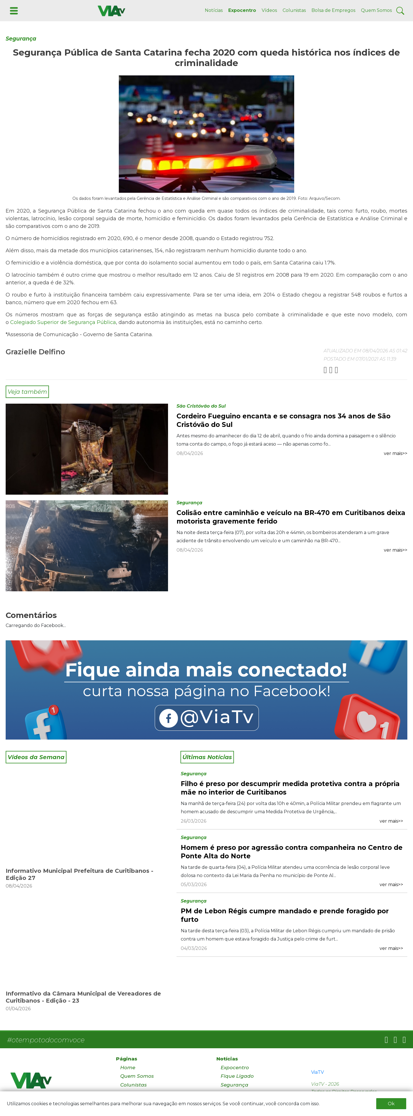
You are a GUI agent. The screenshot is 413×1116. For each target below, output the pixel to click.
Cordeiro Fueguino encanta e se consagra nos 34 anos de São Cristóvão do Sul (283, 420)
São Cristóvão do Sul (201, 406)
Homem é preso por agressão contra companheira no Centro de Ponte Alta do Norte (292, 852)
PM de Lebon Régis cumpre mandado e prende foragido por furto (285, 915)
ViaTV (317, 1072)
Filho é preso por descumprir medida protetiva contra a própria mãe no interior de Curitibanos (290, 788)
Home (127, 1067)
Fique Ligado (237, 1076)
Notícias (214, 10)
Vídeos (269, 10)
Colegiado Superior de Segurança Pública (63, 322)
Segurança (21, 38)
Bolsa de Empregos (333, 10)
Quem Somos (376, 10)
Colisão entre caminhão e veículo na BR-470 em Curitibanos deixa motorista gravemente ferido (291, 517)
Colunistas (294, 10)
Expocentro (242, 10)
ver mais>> (395, 453)
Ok (391, 1103)
